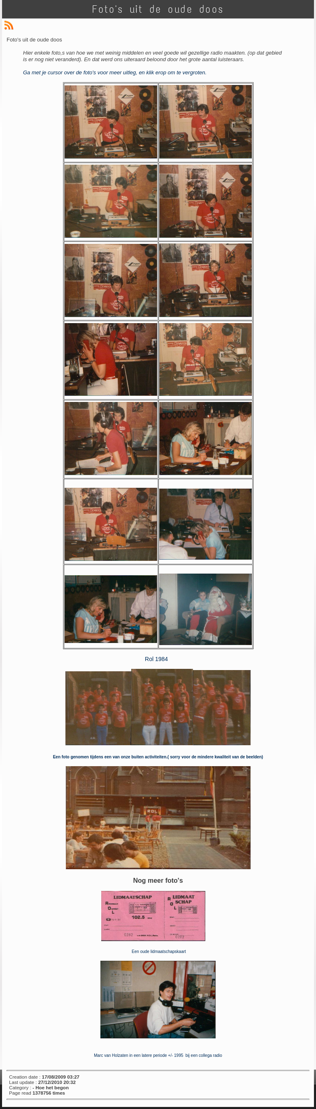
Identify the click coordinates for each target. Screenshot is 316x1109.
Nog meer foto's (158, 880)
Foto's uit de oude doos (158, 9)
